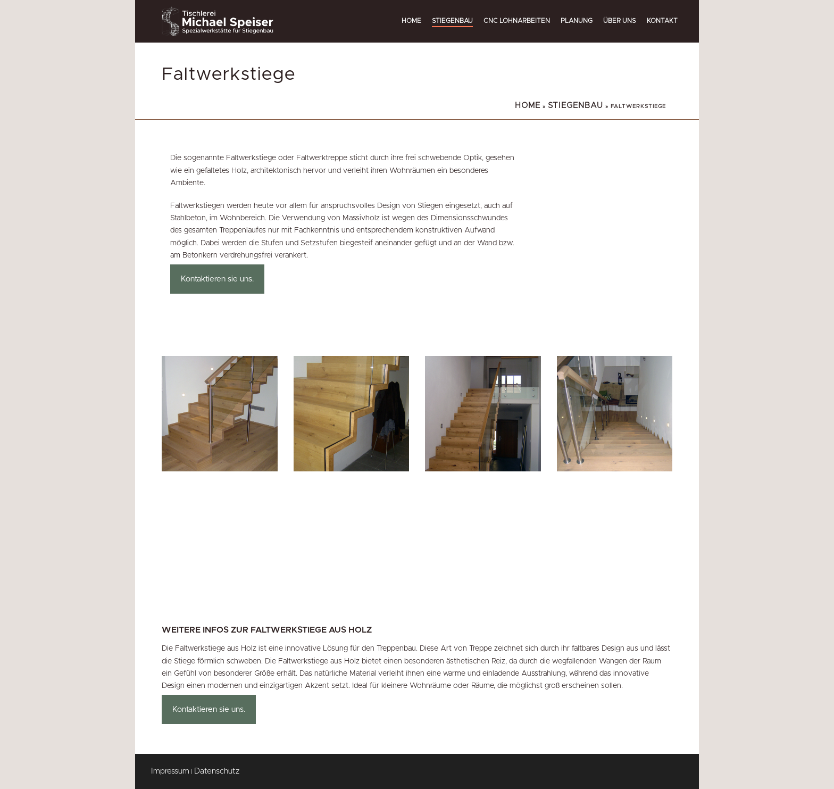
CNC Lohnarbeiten (516, 21)
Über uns (619, 21)
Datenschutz (216, 771)
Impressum (170, 771)
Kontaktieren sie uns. (217, 279)
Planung (577, 21)
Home (411, 21)
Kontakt (662, 21)
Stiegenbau (452, 21)
